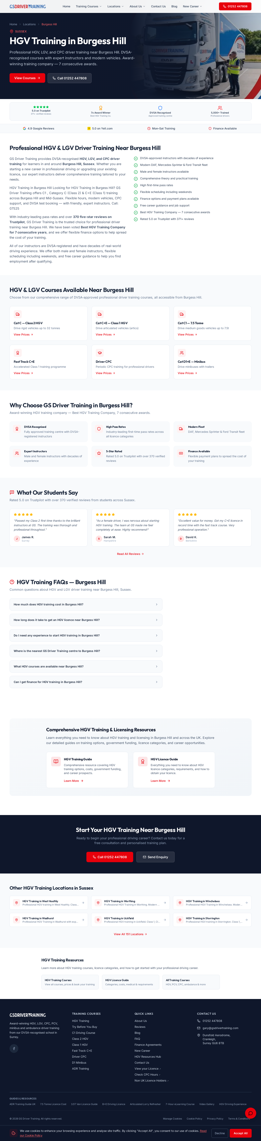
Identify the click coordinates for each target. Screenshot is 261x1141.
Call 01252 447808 (70, 78)
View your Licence (148, 1068)
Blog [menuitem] (174, 6)
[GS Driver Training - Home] (28, 6)
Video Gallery (206, 1104)
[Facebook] (14, 1048)
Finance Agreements (148, 1044)
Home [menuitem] (66, 6)
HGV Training (80, 1020)
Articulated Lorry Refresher (145, 1104)
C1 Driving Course (83, 1032)
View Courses (27, 78)
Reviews (140, 1026)
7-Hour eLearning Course (180, 1104)
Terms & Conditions (239, 1118)
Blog (137, 1032)
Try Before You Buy (84, 1026)
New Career (142, 1050)
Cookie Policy (194, 1118)
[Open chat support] (250, 1113)
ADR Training (80, 1068)
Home (13, 24)
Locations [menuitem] (116, 6)
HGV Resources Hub (148, 1056)
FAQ (137, 1038)
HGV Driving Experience (232, 1104)
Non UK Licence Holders (152, 1080)
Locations (29, 24)
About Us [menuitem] (138, 6)
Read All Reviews (130, 553)
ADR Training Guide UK (22, 1104)
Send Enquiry (155, 857)
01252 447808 (235, 6)
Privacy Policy (215, 1118)
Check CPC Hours (147, 1074)
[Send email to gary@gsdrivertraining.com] (224, 1028)
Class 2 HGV (80, 1038)
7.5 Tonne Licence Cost (53, 1104)
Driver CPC (79, 1056)
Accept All (241, 1133)
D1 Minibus (79, 1062)
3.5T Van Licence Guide (84, 1104)
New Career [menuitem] (192, 6)
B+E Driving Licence (113, 1104)
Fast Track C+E (82, 1050)
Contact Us (142, 1062)
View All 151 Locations (130, 934)
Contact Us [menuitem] (158, 6)
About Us (141, 1020)
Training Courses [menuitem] (89, 6)
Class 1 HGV (80, 1044)
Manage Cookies (172, 1118)
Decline (220, 1133)
